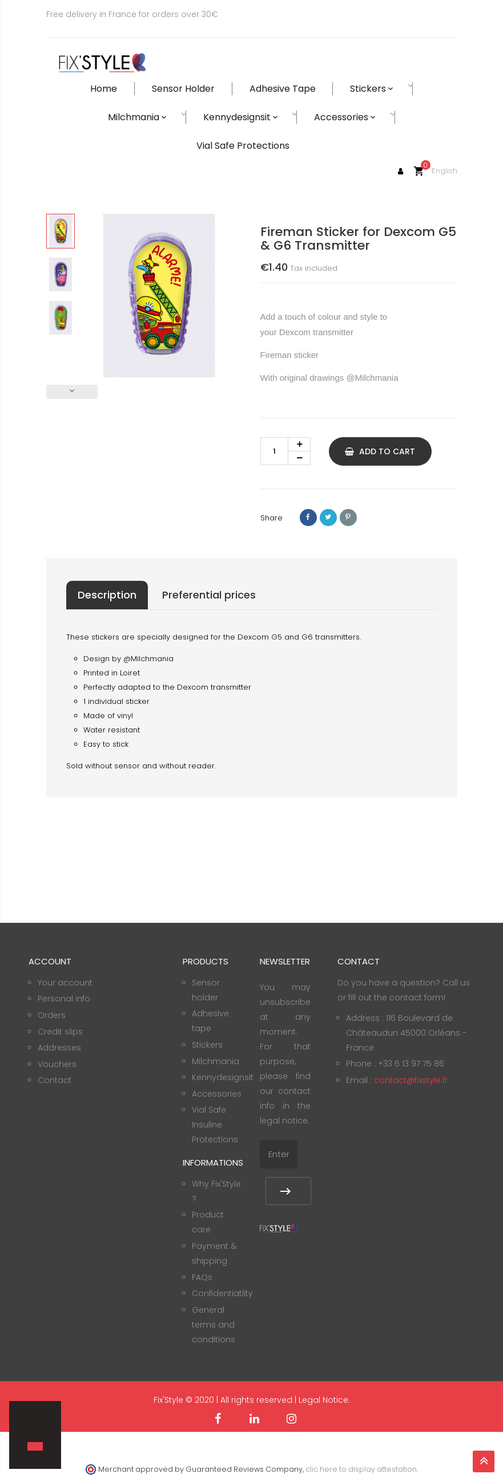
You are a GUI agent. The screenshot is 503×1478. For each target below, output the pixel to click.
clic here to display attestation (361, 1469)
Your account (65, 982)
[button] (29, 1426)
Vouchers (57, 1064)
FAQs (202, 1277)
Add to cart (380, 451)
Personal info (64, 998)
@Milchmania (372, 377)
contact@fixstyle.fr (411, 1080)
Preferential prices (209, 595)
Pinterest (348, 517)
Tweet (328, 517)
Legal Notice (323, 1400)
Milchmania (215, 1061)
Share (308, 517)
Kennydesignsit (222, 1077)
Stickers (207, 1045)
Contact (54, 1080)
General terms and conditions (213, 1324)
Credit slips (60, 1031)
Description (107, 595)
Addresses (59, 1047)
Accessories (217, 1094)
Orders (52, 1015)
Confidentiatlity (222, 1293)
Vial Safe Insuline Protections (215, 1124)
